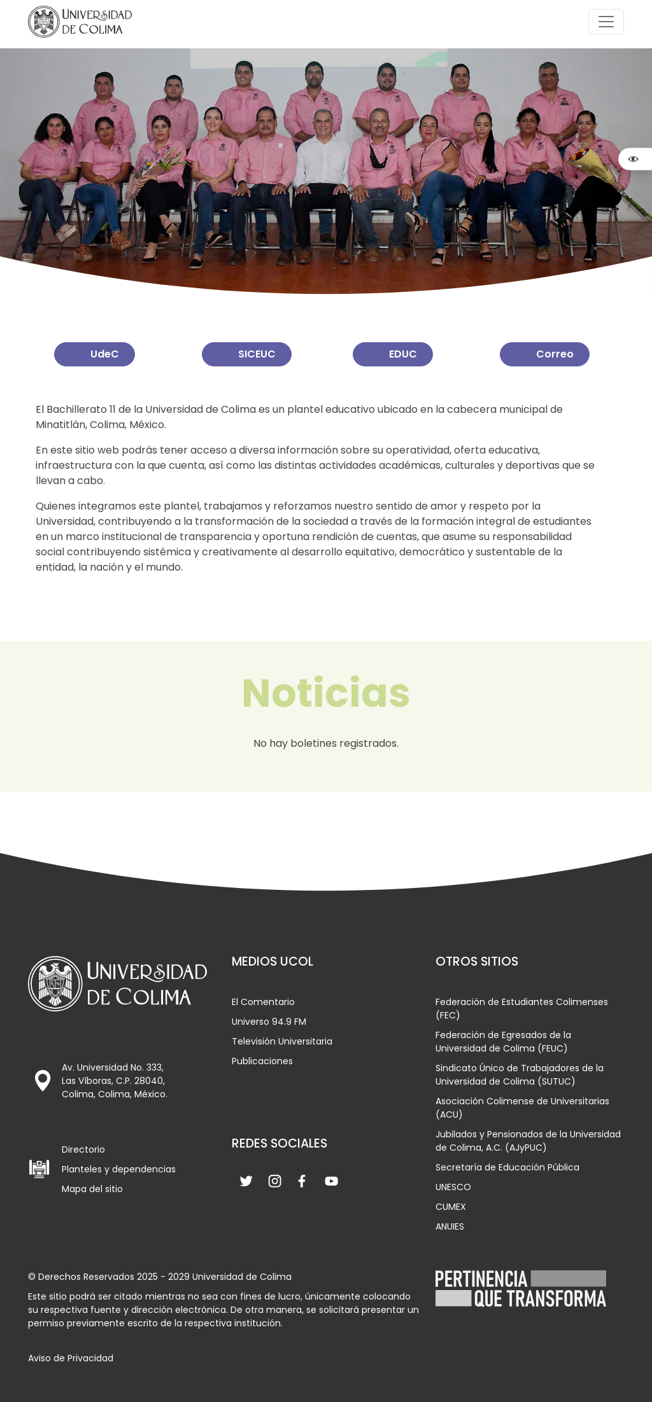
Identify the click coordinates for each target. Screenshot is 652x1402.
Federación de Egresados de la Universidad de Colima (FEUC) (503, 1042)
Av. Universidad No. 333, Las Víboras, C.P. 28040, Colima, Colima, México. (114, 1080)
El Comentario (263, 1002)
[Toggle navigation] (606, 21)
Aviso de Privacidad (70, 1358)
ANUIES (450, 1226)
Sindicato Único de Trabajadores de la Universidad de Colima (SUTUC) (520, 1075)
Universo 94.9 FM (269, 1021)
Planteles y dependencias (119, 1169)
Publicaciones (262, 1061)
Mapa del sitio (92, 1189)
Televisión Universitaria (282, 1041)
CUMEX (451, 1206)
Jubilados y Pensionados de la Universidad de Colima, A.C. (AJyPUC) (528, 1141)
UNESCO (453, 1187)
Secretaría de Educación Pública (507, 1167)
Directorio (83, 1149)
